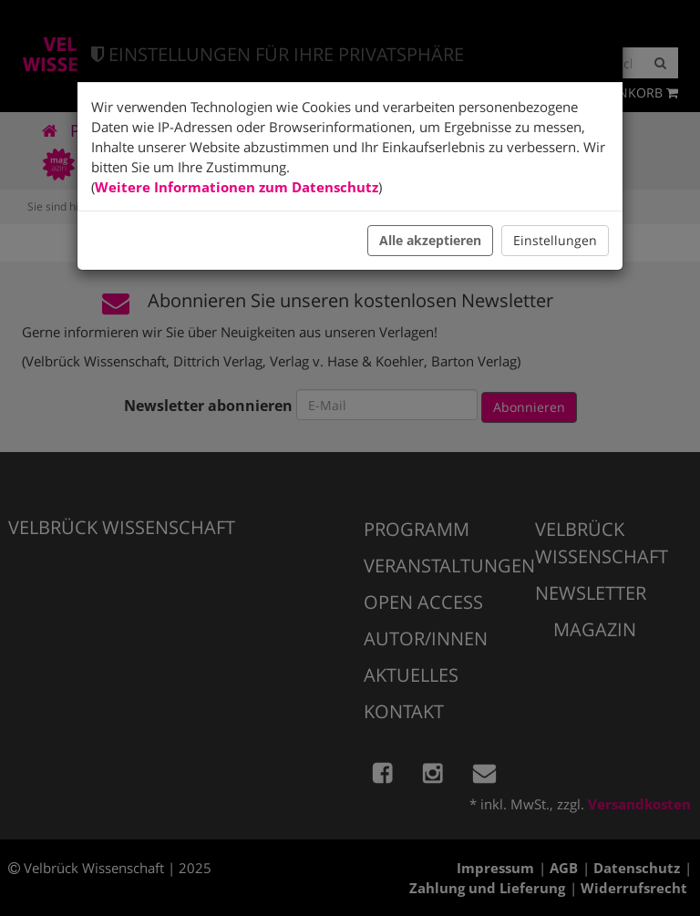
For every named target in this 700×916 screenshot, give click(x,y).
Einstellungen (555, 240)
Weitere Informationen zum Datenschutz (236, 187)
